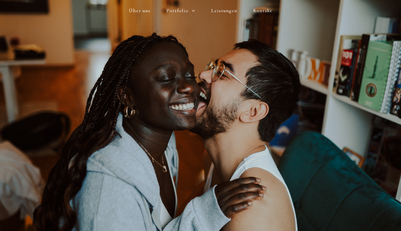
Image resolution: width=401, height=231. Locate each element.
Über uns (139, 10)
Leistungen (224, 10)
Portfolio (180, 11)
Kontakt (262, 10)
